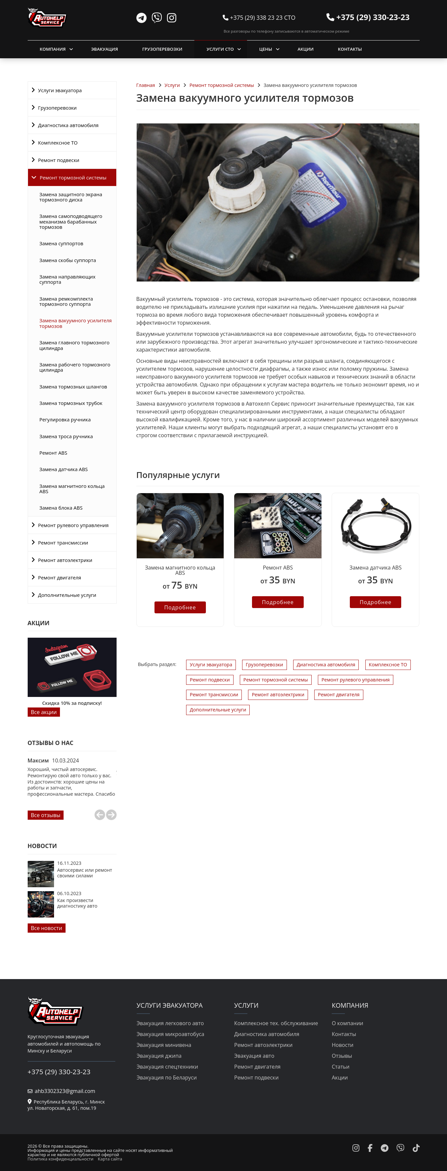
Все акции (44, 712)
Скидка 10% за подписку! (72, 703)
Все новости (46, 928)
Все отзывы (46, 815)
